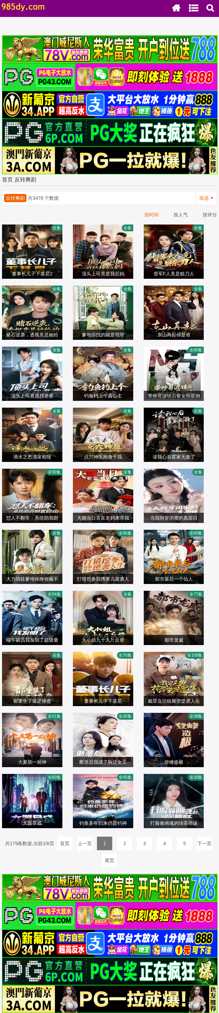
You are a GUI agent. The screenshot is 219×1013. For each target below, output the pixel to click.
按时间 (151, 214)
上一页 (85, 843)
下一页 (204, 843)
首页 (7, 179)
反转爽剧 (25, 179)
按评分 (210, 214)
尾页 (109, 860)
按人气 (181, 214)
